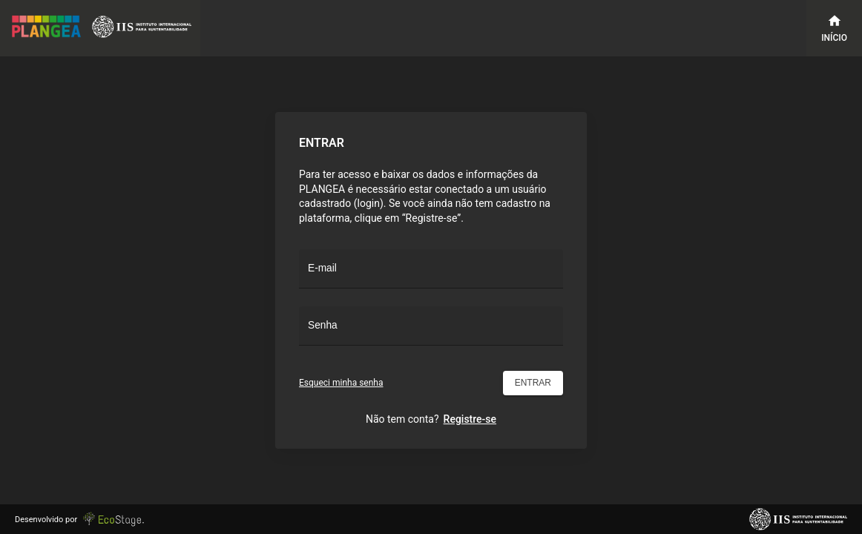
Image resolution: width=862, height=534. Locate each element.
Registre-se (470, 419)
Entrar (533, 383)
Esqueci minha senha (341, 383)
